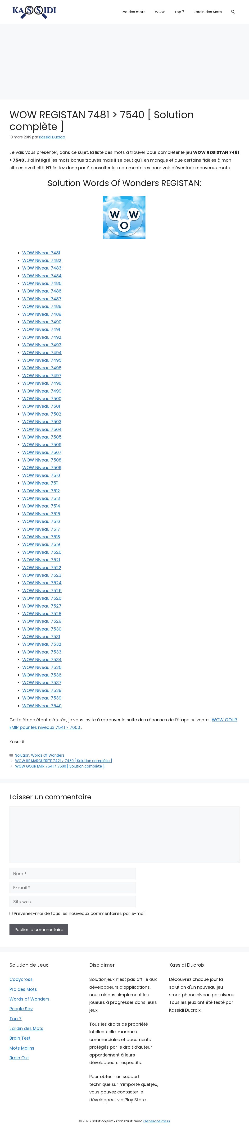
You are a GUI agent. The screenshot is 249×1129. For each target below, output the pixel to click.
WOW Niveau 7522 (41, 568)
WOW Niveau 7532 (41, 644)
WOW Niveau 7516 (41, 521)
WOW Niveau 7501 (41, 406)
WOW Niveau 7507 (41, 452)
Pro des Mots (23, 989)
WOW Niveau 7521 (41, 560)
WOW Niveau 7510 (41, 475)
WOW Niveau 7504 (42, 429)
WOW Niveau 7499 (41, 391)
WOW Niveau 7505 (42, 437)
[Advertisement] (124, 59)
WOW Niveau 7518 (41, 537)
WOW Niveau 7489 (41, 314)
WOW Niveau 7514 (41, 506)
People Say (21, 1009)
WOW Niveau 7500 (41, 399)
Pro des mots (133, 11)
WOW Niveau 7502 (41, 414)
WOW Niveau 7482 (41, 260)
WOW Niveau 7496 (41, 368)
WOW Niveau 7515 (41, 514)
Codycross (21, 979)
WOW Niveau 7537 (41, 683)
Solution (22, 755)
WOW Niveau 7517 (41, 529)
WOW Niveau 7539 (41, 698)
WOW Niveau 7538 (41, 690)
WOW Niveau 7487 (41, 299)
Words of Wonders (29, 999)
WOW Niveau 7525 (42, 591)
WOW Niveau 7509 (41, 468)
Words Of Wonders (47, 755)
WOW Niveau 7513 (41, 498)
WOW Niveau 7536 (41, 675)
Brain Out (19, 1058)
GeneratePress (156, 1121)
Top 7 (179, 11)
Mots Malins (21, 1048)
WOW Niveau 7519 (41, 544)
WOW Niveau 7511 (40, 483)
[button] (233, 12)
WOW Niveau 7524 (42, 583)
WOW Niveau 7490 (41, 322)
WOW (160, 11)
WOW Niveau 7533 (41, 652)
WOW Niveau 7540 (42, 706)
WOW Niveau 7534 (42, 660)
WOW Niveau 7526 (41, 598)
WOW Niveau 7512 (41, 491)
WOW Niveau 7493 (41, 345)
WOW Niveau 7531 (41, 637)
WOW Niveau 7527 (41, 606)
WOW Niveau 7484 (42, 276)
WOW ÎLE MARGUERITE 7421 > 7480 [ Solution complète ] (63, 760)
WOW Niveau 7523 (41, 575)
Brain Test (20, 1038)
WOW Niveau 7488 (41, 306)
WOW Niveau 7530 (41, 629)
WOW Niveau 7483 (41, 268)
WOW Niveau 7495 (42, 360)
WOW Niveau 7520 (41, 552)
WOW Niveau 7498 (41, 383)
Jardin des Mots (208, 11)
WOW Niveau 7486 (41, 291)
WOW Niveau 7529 (41, 621)
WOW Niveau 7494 (42, 353)
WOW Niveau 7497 (41, 376)
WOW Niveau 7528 (41, 614)
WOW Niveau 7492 (41, 337)
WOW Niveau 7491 (41, 329)
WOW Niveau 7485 (42, 283)
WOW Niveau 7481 (41, 253)
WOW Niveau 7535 (42, 667)
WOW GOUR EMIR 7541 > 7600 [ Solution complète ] (59, 766)
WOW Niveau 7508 (41, 460)
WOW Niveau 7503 (41, 422)
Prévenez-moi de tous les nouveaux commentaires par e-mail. (80, 913)
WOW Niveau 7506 (41, 445)
